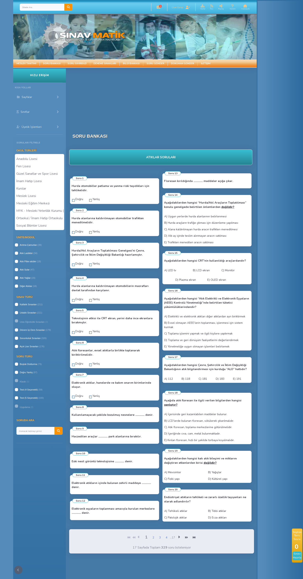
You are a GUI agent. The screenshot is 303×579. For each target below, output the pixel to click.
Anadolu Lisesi (39, 158)
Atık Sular (25, 269)
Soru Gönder (155, 63)
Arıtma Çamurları (28, 245)
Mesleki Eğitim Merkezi (39, 203)
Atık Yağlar (25, 278)
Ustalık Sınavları (28, 312)
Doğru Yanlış (26, 372)
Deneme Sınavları (104, 63)
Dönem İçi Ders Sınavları (32, 330)
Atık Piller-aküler (28, 261)
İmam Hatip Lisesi (39, 181)
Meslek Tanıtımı (26, 63)
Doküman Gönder (182, 63)
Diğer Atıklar (26, 286)
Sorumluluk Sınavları (30, 338)
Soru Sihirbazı (77, 63)
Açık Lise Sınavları (29, 346)
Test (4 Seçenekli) (29, 389)
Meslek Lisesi (39, 195)
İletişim (205, 63)
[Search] (42, 7)
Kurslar (39, 188)
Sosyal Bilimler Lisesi (39, 225)
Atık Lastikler (26, 253)
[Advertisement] (145, 97)
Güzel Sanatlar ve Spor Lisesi (39, 173)
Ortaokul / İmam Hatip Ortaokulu (39, 218)
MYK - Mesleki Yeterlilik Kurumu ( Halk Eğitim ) (39, 210)
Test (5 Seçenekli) (29, 398)
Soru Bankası (52, 63)
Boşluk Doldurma (28, 364)
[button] (158, 7)
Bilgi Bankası (131, 63)
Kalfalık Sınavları (28, 304)
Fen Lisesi (39, 166)
